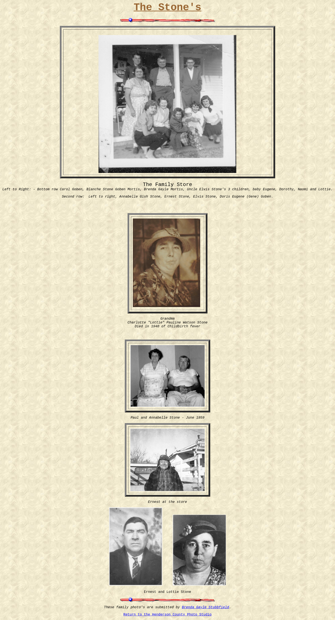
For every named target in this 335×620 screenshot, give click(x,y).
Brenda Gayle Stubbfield (205, 607)
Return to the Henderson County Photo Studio (167, 615)
